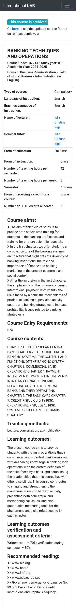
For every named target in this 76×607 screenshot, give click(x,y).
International (19, 5)
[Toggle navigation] (67, 6)
